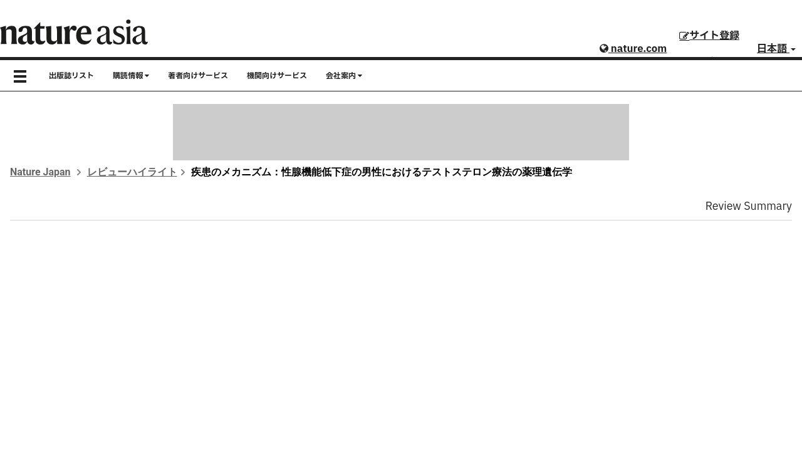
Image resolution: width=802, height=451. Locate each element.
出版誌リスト (71, 75)
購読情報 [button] (131, 75)
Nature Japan (40, 172)
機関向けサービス (277, 75)
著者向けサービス (198, 75)
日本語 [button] (776, 48)
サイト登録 (709, 35)
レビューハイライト (132, 172)
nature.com (633, 48)
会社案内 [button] (344, 75)
